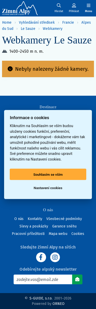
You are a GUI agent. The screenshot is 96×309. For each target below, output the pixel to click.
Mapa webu (58, 234)
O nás (19, 219)
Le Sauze (28, 29)
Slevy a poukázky (33, 226)
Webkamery (52, 29)
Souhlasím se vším (48, 174)
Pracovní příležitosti (28, 234)
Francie (68, 22)
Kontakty (35, 219)
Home (7, 22)
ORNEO (58, 304)
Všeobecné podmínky (64, 219)
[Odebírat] (77, 279)
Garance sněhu (64, 226)
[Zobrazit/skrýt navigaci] (88, 8)
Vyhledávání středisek (37, 22)
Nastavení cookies (48, 188)
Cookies (77, 234)
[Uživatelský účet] (59, 8)
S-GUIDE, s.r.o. (40, 298)
